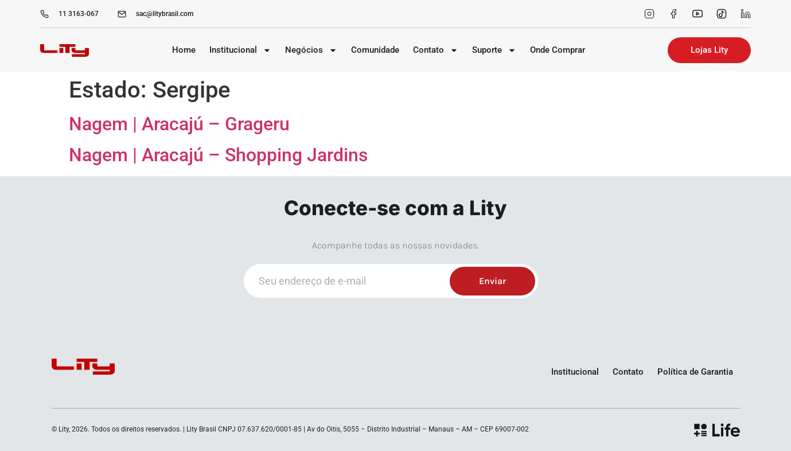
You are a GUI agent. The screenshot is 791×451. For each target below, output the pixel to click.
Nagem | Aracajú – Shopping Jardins (218, 155)
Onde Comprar (557, 50)
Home (184, 50)
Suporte (494, 50)
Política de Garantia (695, 372)
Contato (435, 50)
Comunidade (375, 50)
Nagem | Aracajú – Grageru (179, 124)
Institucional (240, 50)
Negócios (311, 50)
